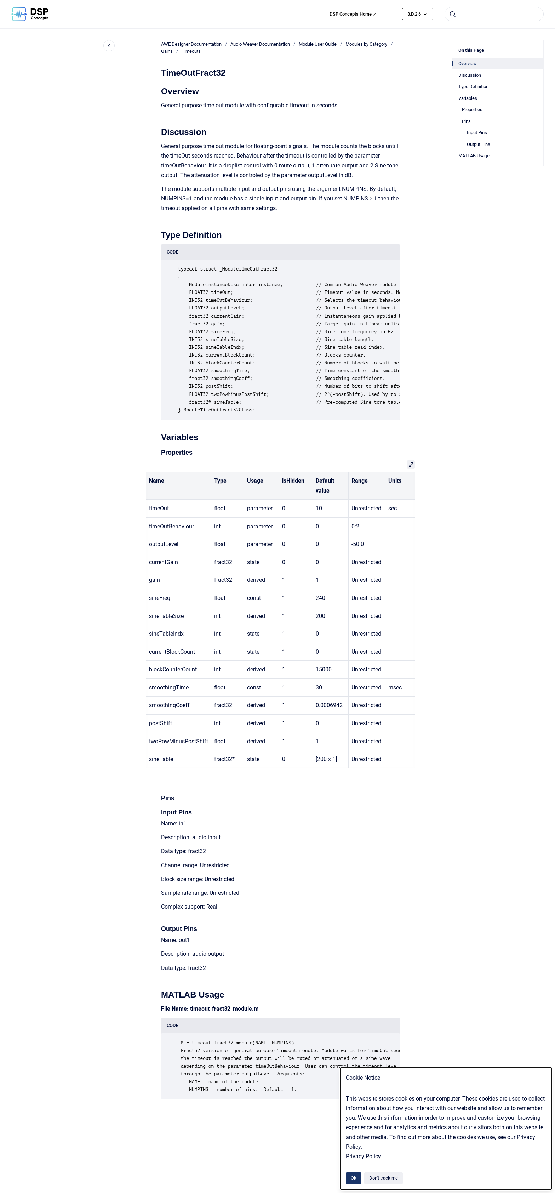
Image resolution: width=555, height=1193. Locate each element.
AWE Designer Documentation (191, 44)
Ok (353, 1178)
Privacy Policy (363, 1156)
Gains (167, 51)
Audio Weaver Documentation (260, 44)
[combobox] (494, 14)
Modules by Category (366, 44)
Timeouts (191, 51)
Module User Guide (318, 44)
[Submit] (452, 14)
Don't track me (383, 1178)
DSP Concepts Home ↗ (353, 14)
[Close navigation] (109, 45)
